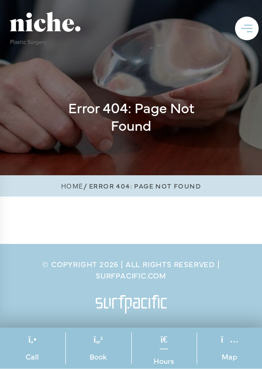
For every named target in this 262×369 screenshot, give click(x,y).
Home (72, 185)
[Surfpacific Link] (131, 304)
